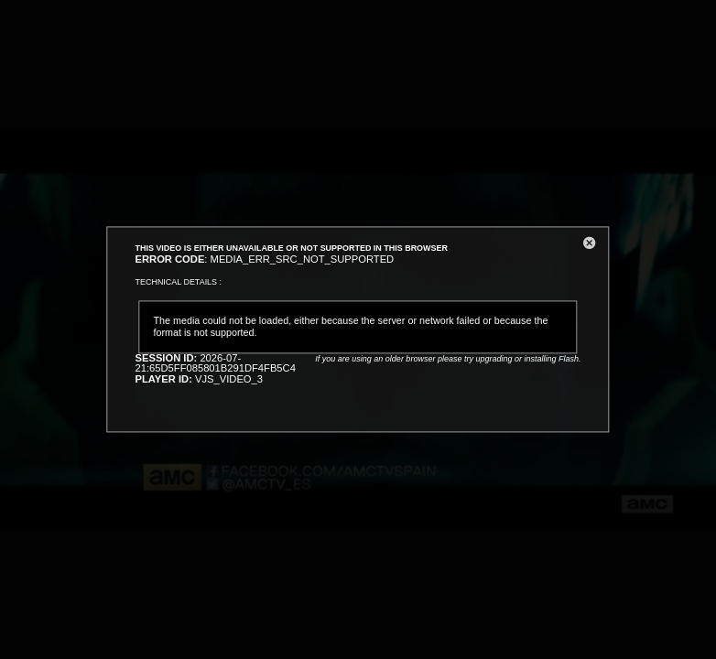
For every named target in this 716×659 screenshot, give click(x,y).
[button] (589, 246)
